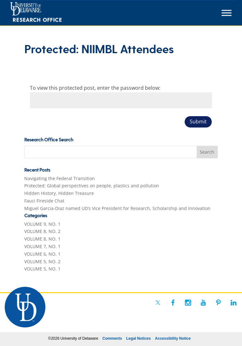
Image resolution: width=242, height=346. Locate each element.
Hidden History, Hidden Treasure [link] (59, 193)
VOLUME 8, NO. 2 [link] (42, 231)
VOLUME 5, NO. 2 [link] (42, 261)
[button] (207, 152)
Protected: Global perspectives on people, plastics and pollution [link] (91, 186)
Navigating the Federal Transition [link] (59, 178)
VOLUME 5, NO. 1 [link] (42, 269)
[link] (47, 13)
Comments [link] (112, 338)
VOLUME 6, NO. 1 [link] (42, 254)
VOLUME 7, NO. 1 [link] (42, 246)
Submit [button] (198, 121)
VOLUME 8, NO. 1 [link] (42, 239)
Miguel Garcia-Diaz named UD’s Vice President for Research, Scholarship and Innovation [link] (117, 208)
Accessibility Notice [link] (173, 338)
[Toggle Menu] (227, 13)
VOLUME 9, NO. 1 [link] (42, 224)
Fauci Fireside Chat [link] (44, 201)
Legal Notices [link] (138, 338)
